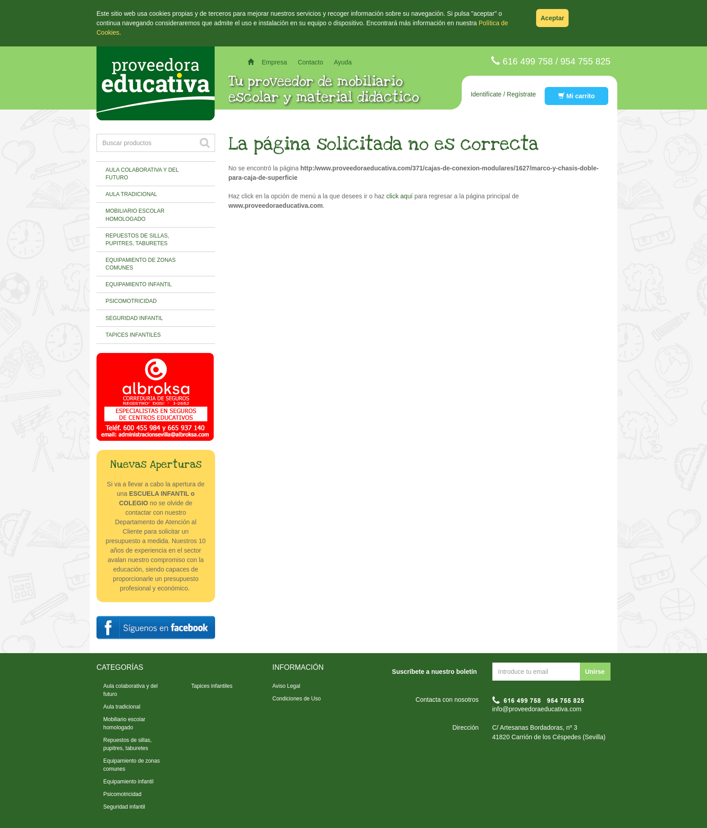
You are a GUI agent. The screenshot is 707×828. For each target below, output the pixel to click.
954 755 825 (585, 61)
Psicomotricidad (131, 301)
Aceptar (552, 18)
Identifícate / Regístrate (503, 94)
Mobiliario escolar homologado (135, 215)
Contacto (310, 62)
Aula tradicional (131, 194)
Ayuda (342, 62)
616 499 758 (528, 61)
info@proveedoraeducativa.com (537, 709)
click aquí (399, 196)
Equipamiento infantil (139, 284)
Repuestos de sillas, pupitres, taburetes (137, 240)
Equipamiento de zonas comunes (141, 264)
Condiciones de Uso (296, 698)
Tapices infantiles (133, 335)
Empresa (274, 62)
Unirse (595, 671)
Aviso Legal (286, 686)
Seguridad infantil (134, 318)
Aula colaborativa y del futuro (142, 174)
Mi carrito (576, 96)
